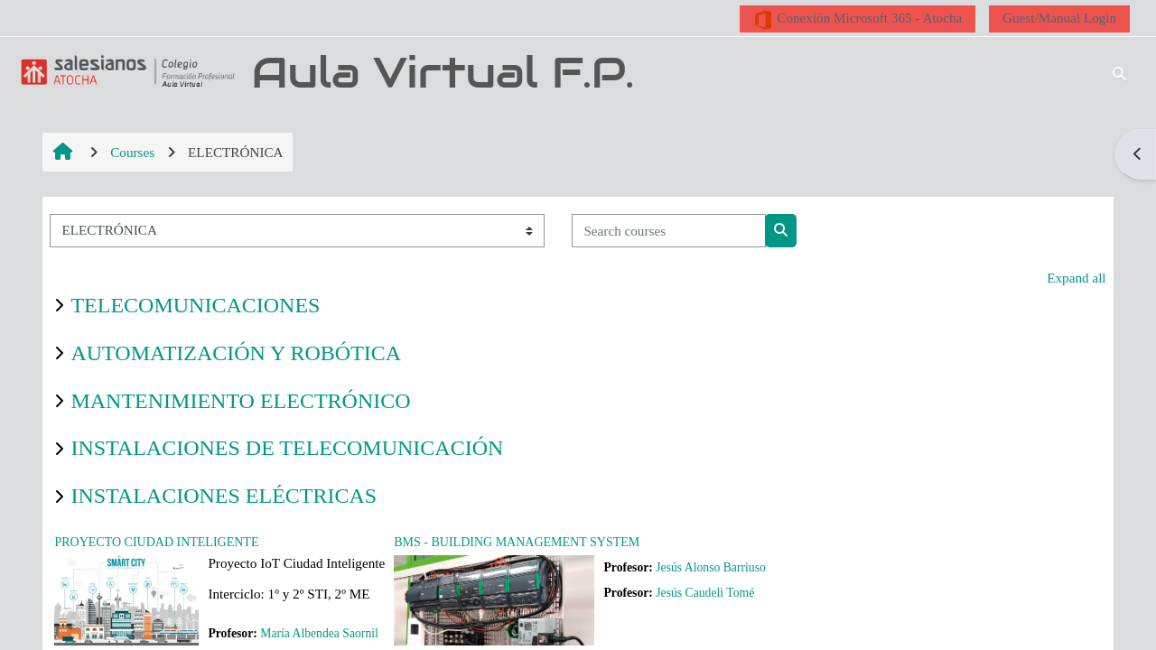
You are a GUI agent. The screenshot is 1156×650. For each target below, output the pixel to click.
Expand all (1076, 277)
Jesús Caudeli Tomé (705, 592)
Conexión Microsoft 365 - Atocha (857, 20)
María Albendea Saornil (319, 633)
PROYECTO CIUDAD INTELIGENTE (156, 542)
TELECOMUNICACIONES (195, 305)
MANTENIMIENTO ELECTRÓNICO (240, 401)
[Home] (125, 71)
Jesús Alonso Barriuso (711, 567)
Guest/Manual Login (1059, 17)
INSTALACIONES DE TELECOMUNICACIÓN (286, 448)
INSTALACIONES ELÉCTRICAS (223, 495)
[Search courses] (669, 230)
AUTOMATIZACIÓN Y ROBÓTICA (235, 353)
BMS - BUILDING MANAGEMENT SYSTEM (516, 542)
